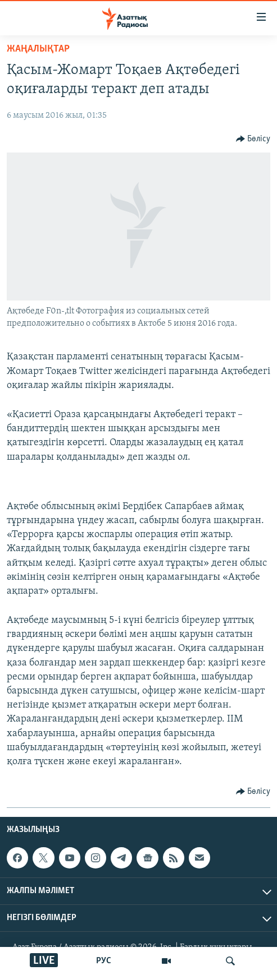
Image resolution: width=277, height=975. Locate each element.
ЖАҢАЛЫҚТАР (38, 49)
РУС (103, 960)
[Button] (253, 139)
